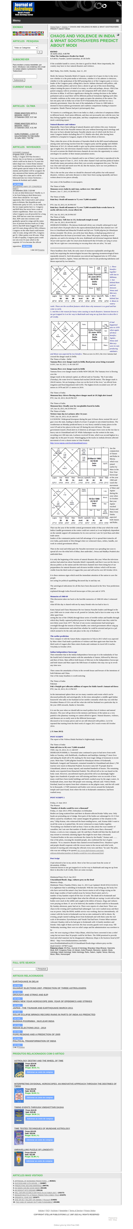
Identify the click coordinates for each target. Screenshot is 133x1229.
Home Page (55, 27)
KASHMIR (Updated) (21, 152)
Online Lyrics (59, 1225)
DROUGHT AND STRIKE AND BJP (30, 994)
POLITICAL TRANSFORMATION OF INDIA (34, 1041)
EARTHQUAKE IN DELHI (25, 981)
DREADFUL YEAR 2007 (23, 1197)
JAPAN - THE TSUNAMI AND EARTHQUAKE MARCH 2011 (43, 1008)
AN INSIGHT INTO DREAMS (25, 1190)
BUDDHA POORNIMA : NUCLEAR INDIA (33, 1021)
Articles (65, 27)
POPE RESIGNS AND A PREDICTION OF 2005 (36, 1034)
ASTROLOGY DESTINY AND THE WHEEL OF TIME (38, 1061)
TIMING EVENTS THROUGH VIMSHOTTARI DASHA (39, 1107)
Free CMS (75, 1225)
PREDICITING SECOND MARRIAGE (28, 1186)
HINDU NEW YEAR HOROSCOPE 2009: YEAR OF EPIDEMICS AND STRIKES (52, 1001)
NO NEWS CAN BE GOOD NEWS (27, 1188)
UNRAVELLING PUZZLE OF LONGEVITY (34, 1149)
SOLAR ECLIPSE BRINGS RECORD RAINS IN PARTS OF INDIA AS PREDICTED (54, 1014)
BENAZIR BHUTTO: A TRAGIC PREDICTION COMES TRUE (37, 1195)
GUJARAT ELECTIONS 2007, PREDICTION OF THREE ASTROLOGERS (49, 988)
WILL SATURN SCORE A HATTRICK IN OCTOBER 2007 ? (36, 1193)
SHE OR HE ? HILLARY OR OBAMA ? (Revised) (32, 1200)
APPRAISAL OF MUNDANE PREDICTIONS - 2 (32, 1181)
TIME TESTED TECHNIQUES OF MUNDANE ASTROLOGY (42, 1128)
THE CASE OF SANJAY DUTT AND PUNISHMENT (34, 1202)
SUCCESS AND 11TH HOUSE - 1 (27, 1183)
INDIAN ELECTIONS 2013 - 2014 (29, 1027)
